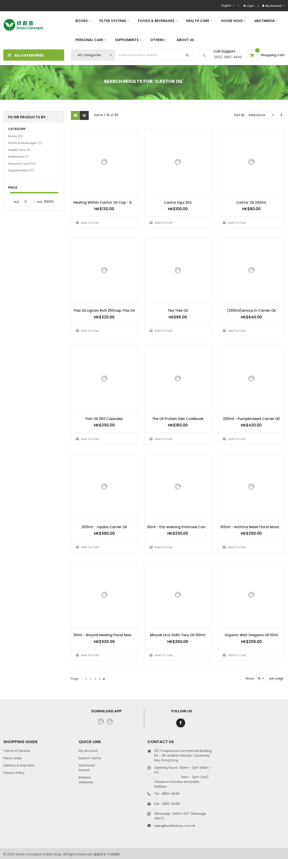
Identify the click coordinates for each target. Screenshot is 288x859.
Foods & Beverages (25, 143)
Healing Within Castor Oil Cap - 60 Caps (108, 202)
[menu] (178, 30)
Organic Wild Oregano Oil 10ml (251, 635)
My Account (88, 751)
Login (249, 6)
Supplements (21, 170)
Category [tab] (17, 129)
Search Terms (90, 758)
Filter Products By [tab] (26, 117)
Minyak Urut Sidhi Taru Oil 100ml (177, 635)
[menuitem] (83, 20)
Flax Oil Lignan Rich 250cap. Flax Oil (104, 310)
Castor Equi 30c (178, 202)
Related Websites (86, 779)
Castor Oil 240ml (251, 202)
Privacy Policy (14, 773)
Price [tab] (12, 187)
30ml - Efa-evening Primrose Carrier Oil (181, 527)
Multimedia (18, 156)
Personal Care (22, 163)
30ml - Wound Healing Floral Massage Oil (109, 635)
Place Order (12, 758)
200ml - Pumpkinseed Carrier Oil (251, 418)
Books (15, 136)
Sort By (239, 115)
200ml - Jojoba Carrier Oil (104, 527)
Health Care (19, 150)
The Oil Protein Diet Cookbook (177, 418)
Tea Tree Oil (178, 310)
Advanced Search (87, 767)
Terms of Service (16, 751)
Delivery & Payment (18, 765)
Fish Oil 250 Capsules (104, 418)
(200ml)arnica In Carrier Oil (251, 310)
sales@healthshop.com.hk (174, 826)
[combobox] (154, 55)
